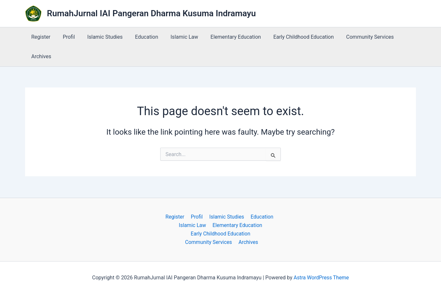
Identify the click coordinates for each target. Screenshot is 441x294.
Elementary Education (225, 37)
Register (40, 37)
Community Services (355, 37)
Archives (40, 56)
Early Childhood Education (291, 37)
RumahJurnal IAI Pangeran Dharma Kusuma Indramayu (151, 13)
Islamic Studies (100, 37)
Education (139, 37)
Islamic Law (176, 37)
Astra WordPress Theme (321, 277)
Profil (66, 37)
